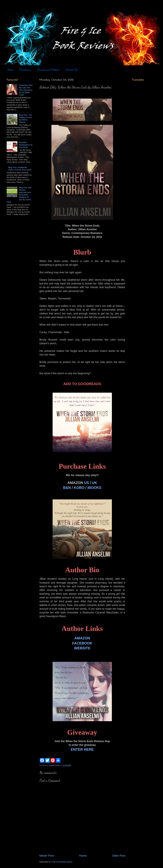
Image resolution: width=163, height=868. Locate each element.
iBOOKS (94, 488)
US (86, 483)
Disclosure (25, 69)
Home (10, 69)
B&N (67, 488)
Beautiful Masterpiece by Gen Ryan (25, 144)
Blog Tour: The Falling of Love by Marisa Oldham (25, 118)
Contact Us (71, 69)
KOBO (79, 488)
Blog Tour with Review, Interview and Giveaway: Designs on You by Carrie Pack (19, 194)
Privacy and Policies (48, 69)
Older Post (118, 855)
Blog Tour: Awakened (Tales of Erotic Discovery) (19, 168)
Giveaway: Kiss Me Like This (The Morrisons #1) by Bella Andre (25, 90)
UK (94, 483)
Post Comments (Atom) (62, 862)
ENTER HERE (82, 749)
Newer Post (46, 855)
